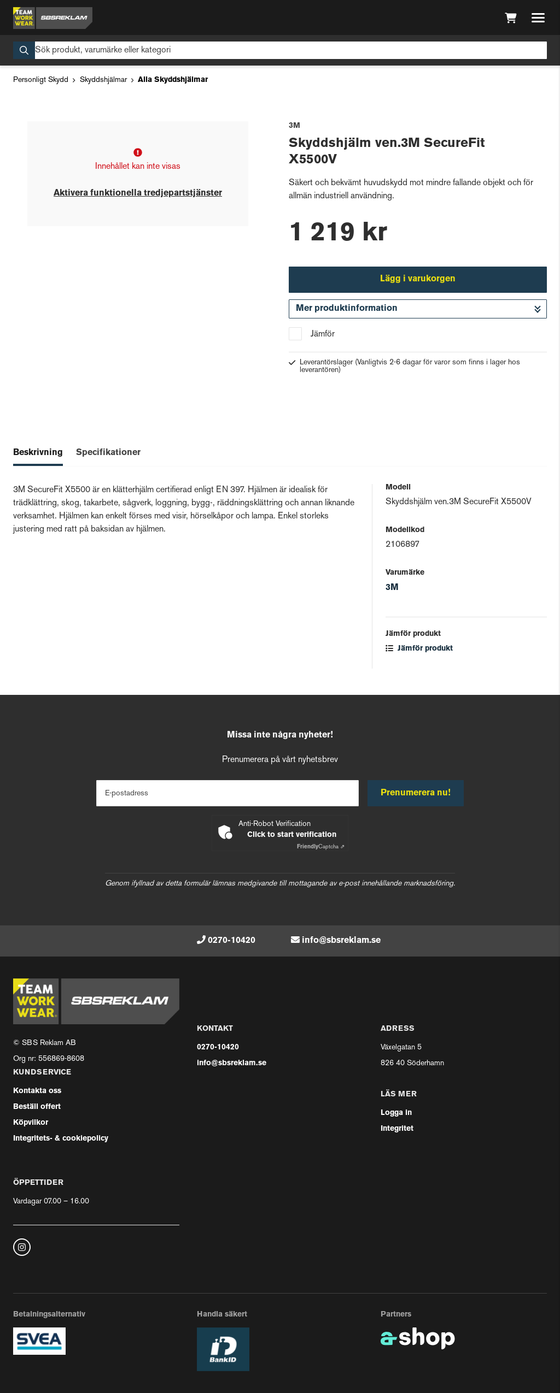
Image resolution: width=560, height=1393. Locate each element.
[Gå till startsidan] (52, 18)
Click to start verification (291, 835)
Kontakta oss (37, 1091)
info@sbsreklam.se (341, 941)
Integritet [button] (397, 1128)
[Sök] (280, 50)
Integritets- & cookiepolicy (60, 1138)
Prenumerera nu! (416, 793)
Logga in (396, 1113)
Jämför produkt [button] (419, 648)
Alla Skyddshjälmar (173, 80)
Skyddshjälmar (103, 80)
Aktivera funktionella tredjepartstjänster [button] (138, 193)
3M (392, 588)
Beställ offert (37, 1107)
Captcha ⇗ (321, 847)
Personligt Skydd (40, 80)
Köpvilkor (30, 1122)
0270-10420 (231, 941)
